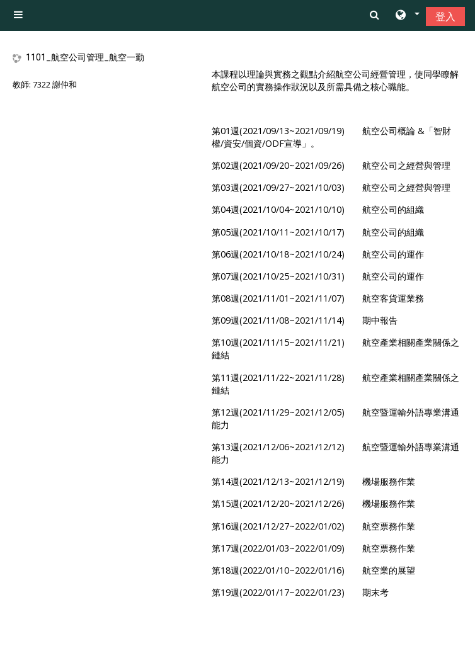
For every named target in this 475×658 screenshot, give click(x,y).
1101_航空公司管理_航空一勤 (85, 57)
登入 (445, 16)
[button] (407, 16)
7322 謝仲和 (55, 84)
